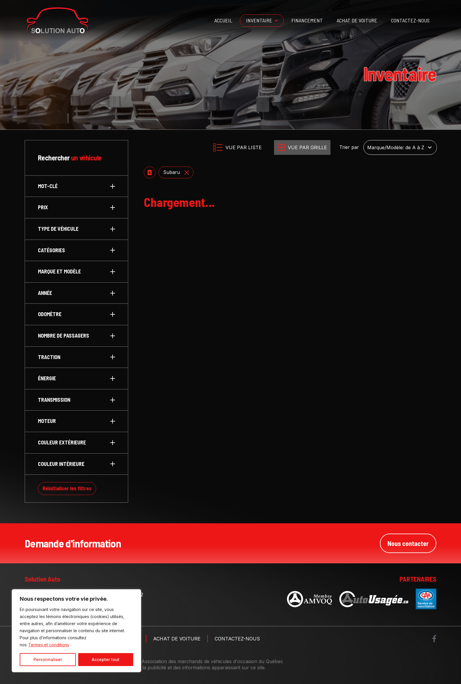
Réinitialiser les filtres (67, 488)
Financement (307, 20)
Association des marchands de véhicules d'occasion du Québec (212, 661)
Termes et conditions (48, 644)
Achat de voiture (357, 20)
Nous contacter (408, 543)
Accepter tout (105, 659)
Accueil (223, 20)
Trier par (349, 147)
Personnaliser (48, 659)
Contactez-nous (410, 20)
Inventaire (259, 20)
